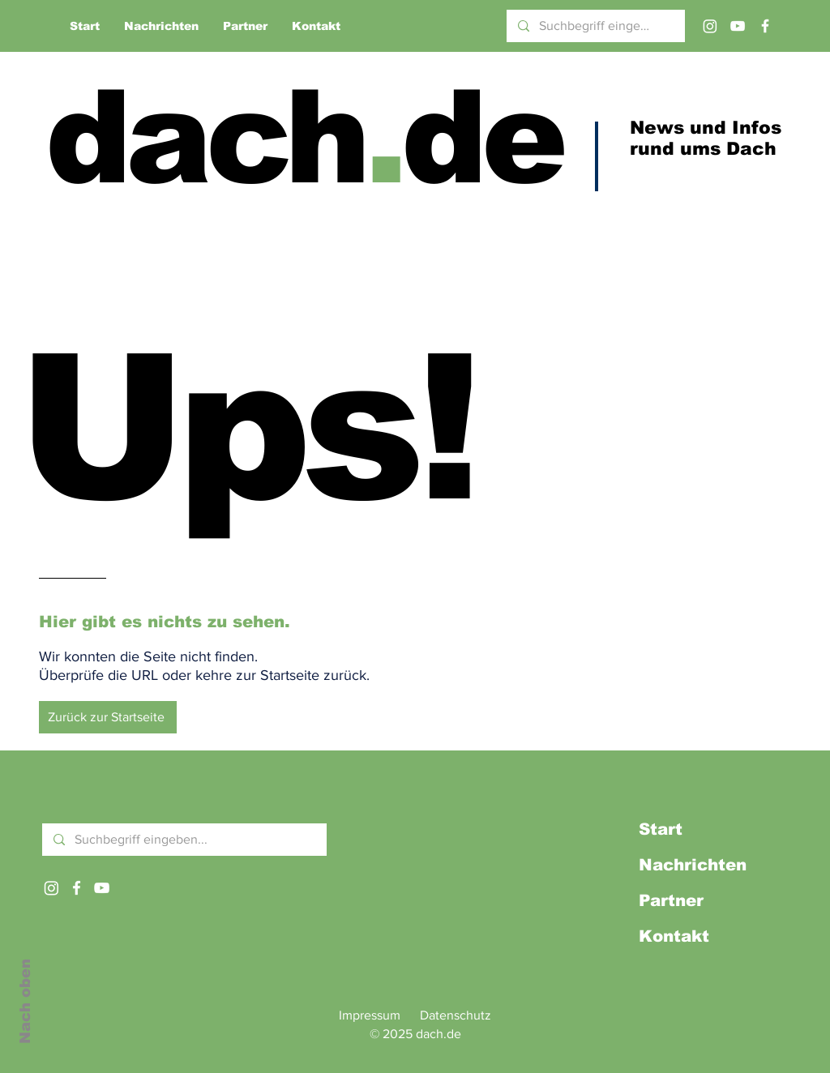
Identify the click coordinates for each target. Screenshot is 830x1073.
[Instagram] (710, 26)
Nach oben (25, 1001)
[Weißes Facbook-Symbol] (76, 887)
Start (660, 829)
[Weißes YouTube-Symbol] (101, 887)
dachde (303, 137)
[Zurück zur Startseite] (108, 717)
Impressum (369, 1015)
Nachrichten (693, 865)
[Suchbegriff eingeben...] (595, 26)
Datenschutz (455, 1015)
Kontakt (674, 936)
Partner (671, 900)
